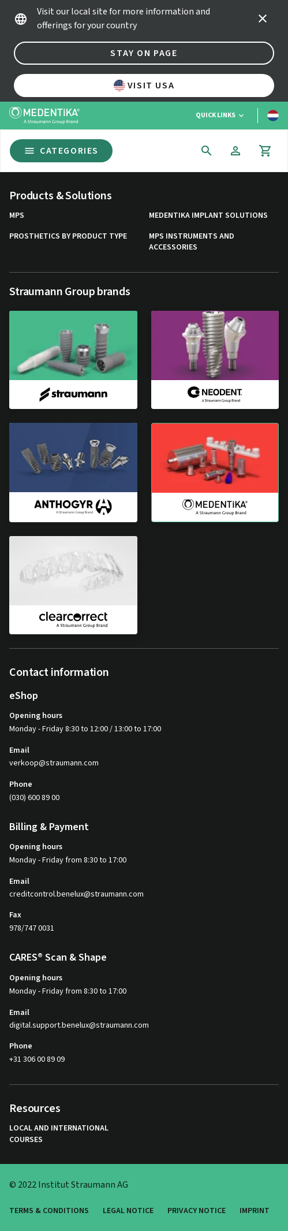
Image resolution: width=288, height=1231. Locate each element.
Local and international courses (59, 1134)
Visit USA (144, 85)
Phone (20, 784)
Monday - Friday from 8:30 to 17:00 (67, 860)
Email (19, 750)
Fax (15, 915)
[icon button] (262, 18)
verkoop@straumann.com (54, 763)
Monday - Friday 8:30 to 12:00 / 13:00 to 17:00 (85, 729)
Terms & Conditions (49, 1211)
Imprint (255, 1211)
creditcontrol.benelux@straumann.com (76, 894)
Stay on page (143, 53)
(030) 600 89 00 (34, 798)
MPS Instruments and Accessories (191, 242)
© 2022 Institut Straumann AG (68, 1184)
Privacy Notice (196, 1211)
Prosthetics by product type (68, 236)
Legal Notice (128, 1211)
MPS (16, 215)
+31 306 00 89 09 (37, 1059)
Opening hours (35, 716)
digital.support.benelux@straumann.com (79, 1025)
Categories (61, 150)
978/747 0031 (31, 928)
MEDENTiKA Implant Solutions (208, 215)
